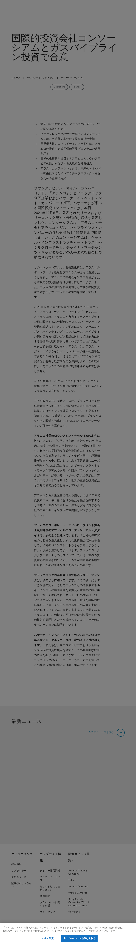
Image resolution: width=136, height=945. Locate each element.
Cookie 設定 (47, 941)
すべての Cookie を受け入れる (79, 941)
